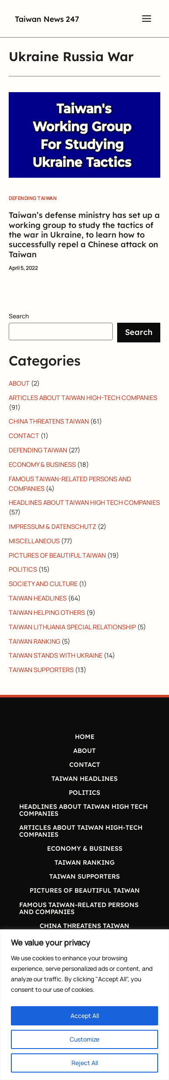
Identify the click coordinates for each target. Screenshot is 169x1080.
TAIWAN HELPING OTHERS (47, 612)
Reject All (84, 1063)
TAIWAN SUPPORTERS (41, 669)
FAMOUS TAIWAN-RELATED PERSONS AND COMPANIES (79, 908)
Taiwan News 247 (58, 18)
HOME (85, 736)
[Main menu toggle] (147, 18)
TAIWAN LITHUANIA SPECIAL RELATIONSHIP (72, 626)
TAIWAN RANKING (34, 641)
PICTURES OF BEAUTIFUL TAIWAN (57, 555)
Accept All (85, 1015)
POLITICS (23, 569)
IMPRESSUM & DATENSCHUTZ (52, 526)
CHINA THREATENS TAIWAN (49, 421)
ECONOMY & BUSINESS (42, 464)
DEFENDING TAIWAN (33, 198)
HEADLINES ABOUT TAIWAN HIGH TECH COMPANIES (84, 502)
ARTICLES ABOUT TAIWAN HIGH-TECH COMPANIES (83, 397)
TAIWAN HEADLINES (38, 597)
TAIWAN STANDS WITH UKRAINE (55, 655)
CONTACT (24, 435)
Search (19, 316)
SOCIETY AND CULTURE (43, 583)
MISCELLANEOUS (34, 540)
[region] (84, 1004)
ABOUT (19, 383)
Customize (84, 1039)
